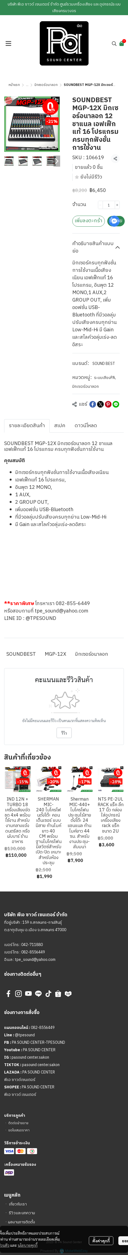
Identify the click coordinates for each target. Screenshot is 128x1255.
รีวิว (64, 732)
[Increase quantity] (117, 205)
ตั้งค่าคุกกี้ (101, 1235)
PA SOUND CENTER (39, 1050)
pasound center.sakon (30, 1057)
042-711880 (32, 945)
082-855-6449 (73, 604)
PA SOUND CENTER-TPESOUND (38, 1042)
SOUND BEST (103, 363)
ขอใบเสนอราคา (19, 1130)
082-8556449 (33, 952)
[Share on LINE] (116, 404)
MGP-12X (55, 654)
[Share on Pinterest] (108, 404)
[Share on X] (100, 404)
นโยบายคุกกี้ (28, 1239)
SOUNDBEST (21, 654)
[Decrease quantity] (100, 205)
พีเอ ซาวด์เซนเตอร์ (19, 1080)
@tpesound (25, 1035)
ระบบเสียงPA (105, 378)
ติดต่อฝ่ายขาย (18, 1123)
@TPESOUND (41, 618)
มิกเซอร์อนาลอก (46, 85)
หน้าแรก (14, 85)
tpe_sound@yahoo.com (61, 611)
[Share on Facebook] (92, 404)
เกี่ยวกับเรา (18, 1204)
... (27, 85)
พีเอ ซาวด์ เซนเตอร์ (20, 1094)
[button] (114, 43)
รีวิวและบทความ (22, 1213)
